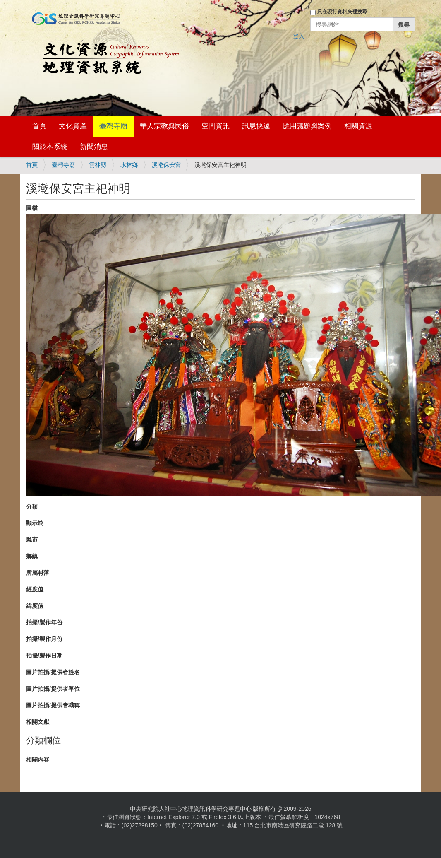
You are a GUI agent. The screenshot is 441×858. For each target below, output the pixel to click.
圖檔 (32, 208)
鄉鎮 (32, 556)
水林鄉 (129, 164)
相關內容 (37, 759)
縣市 (32, 539)
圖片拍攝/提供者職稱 (53, 705)
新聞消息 (94, 147)
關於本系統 (49, 147)
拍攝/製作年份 (44, 622)
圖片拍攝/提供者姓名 (53, 672)
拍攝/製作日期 (44, 655)
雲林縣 (97, 164)
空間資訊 (215, 126)
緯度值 (34, 606)
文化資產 (73, 126)
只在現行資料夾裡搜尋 (342, 11)
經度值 (34, 589)
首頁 (39, 126)
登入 (298, 36)
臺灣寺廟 (113, 126)
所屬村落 (37, 572)
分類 (32, 506)
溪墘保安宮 (166, 164)
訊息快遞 (256, 126)
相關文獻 (37, 721)
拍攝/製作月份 (44, 639)
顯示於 (34, 523)
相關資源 (358, 126)
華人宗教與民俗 (164, 126)
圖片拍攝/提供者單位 (53, 688)
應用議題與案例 (307, 126)
